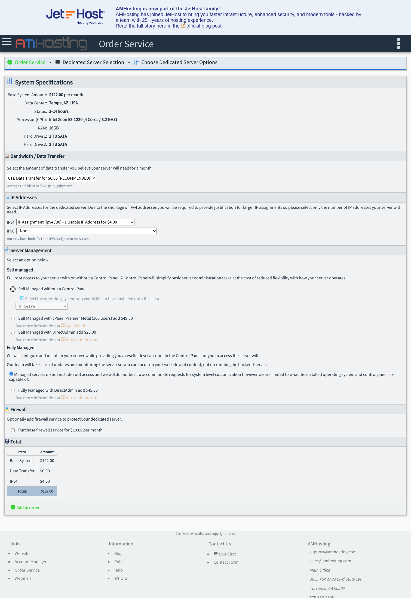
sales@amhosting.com (330, 560)
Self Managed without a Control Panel (52, 288)
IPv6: (82, 230)
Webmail (23, 578)
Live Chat (224, 554)
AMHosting (319, 544)
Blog (118, 553)
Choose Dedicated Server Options (175, 63)
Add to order (25, 507)
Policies (121, 561)
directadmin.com (79, 339)
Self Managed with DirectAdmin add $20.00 (57, 332)
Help (118, 570)
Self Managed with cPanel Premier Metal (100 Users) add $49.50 (75, 318)
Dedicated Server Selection (89, 63)
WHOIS (120, 578)
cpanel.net (73, 325)
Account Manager (31, 561)
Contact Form (226, 562)
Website (22, 553)
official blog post (201, 26)
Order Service (26, 63)
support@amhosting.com (333, 551)
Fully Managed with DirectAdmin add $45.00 (58, 390)
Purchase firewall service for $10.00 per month (60, 430)
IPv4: (70, 222)
